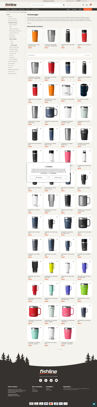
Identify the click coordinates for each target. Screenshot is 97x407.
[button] (82, 1)
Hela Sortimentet (35, 9)
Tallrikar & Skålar (16, 53)
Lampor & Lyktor (16, 71)
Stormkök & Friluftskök (16, 51)
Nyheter (68, 9)
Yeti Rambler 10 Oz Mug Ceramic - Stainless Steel (84, 210)
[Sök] (48, 5)
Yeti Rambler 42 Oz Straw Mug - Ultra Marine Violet (84, 277)
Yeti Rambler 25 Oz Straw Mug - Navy (84, 321)
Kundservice (69, 0)
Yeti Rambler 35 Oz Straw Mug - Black (84, 188)
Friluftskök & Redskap (16, 12)
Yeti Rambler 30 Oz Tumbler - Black (34, 277)
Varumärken (74, 9)
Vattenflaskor (12, 57)
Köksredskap (12, 34)
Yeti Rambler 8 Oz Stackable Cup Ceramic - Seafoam (34, 343)
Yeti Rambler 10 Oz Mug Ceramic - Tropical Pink (68, 321)
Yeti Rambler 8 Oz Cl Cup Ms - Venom (84, 299)
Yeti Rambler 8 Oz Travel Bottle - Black (84, 255)
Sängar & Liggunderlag (16, 61)
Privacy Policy (44, 173)
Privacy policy (35, 390)
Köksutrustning (12, 36)
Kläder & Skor (21, 9)
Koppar (12, 43)
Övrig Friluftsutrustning (16, 20)
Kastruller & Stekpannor (16, 32)
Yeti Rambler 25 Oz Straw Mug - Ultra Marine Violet (67, 299)
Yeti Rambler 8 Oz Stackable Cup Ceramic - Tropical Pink (67, 343)
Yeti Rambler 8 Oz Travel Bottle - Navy (67, 188)
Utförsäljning (87, 9)
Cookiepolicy (53, 173)
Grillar (16, 26)
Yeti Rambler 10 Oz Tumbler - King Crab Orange (34, 45)
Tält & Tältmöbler (16, 63)
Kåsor (12, 41)
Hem (7, 12)
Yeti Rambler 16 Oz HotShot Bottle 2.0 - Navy (50, 144)
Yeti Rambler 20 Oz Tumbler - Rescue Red (51, 78)
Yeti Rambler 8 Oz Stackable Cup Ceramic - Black (83, 144)
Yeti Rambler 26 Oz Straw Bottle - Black (67, 45)
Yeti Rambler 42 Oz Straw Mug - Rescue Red (35, 299)
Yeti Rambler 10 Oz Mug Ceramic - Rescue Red (35, 321)
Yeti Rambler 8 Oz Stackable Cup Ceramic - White (67, 122)
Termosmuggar (14, 45)
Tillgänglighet (35, 391)
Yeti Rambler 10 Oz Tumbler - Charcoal (34, 255)
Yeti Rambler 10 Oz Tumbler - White (34, 210)
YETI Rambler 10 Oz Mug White (67, 99)
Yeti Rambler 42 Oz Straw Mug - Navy (67, 255)
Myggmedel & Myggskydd (16, 69)
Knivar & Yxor (16, 65)
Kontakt (47, 388)
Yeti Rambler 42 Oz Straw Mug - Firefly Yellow (51, 277)
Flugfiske (8, 9)
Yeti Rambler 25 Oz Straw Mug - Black (51, 232)
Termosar (16, 55)
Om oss (33, 388)
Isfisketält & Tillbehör (16, 73)
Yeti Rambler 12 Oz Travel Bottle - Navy (67, 78)
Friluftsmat (16, 16)
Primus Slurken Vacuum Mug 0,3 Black (35, 144)
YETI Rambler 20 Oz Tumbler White (50, 343)
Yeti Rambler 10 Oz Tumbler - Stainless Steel (67, 144)
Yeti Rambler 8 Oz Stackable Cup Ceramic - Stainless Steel (51, 45)
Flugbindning (14, 9)
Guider (80, 9)
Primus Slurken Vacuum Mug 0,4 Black (35, 188)
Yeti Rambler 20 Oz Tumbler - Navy (34, 232)
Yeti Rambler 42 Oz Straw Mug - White (67, 277)
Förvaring (16, 67)
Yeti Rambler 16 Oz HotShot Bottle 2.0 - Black (50, 188)
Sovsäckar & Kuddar (16, 18)
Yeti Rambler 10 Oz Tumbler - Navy (51, 255)
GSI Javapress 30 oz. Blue (83, 99)
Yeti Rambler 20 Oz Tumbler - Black (67, 210)
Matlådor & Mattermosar (16, 47)
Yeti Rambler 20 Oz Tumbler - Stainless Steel (34, 122)
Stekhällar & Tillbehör (16, 49)
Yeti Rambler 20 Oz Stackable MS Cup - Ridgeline (51, 321)
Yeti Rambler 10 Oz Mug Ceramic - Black (84, 232)
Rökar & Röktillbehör (16, 59)
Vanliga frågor (49, 389)
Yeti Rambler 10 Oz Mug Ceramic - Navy (51, 122)
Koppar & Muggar (23, 12)
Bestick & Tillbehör (13, 24)
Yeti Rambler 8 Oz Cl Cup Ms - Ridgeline (84, 122)
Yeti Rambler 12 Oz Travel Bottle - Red (84, 45)
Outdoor (28, 9)
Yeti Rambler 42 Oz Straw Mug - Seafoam (51, 299)
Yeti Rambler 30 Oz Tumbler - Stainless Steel (51, 210)
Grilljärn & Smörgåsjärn (13, 28)
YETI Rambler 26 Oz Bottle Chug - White (84, 166)
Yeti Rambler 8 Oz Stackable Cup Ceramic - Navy (67, 232)
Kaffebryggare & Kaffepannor (16, 30)
